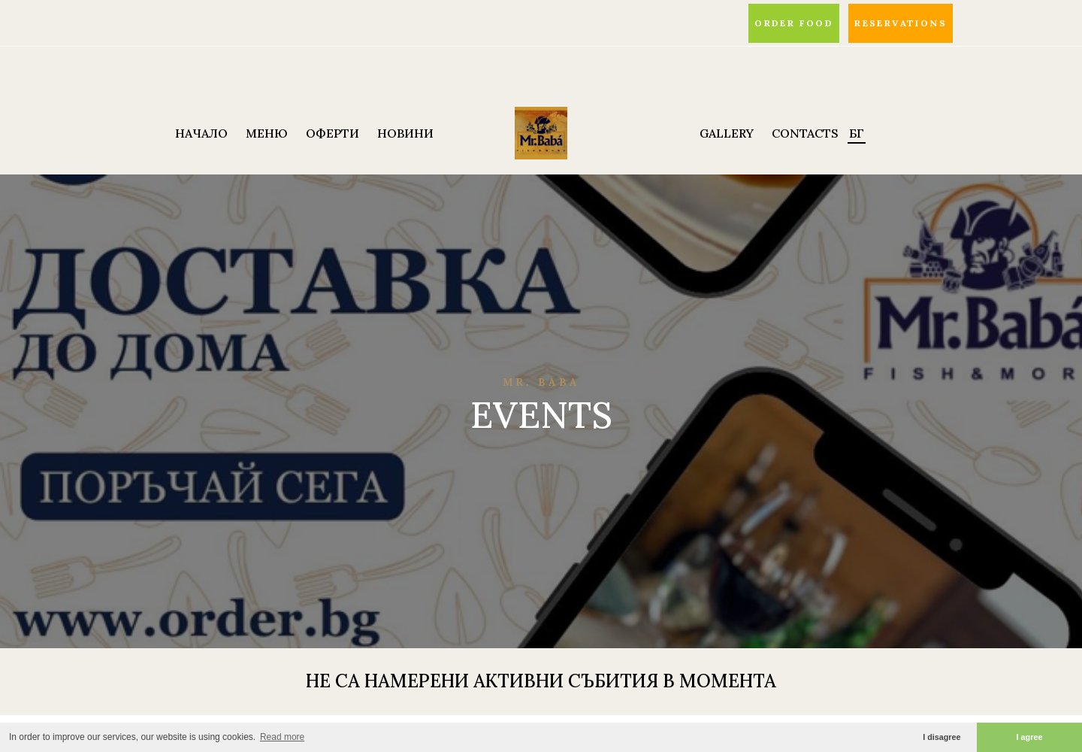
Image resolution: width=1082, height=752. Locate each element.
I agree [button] (1030, 736)
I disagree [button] (941, 736)
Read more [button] (282, 737)
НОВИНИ (405, 133)
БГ (856, 133)
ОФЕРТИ (332, 133)
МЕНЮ (267, 133)
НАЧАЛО (201, 133)
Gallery (727, 133)
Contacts (805, 133)
